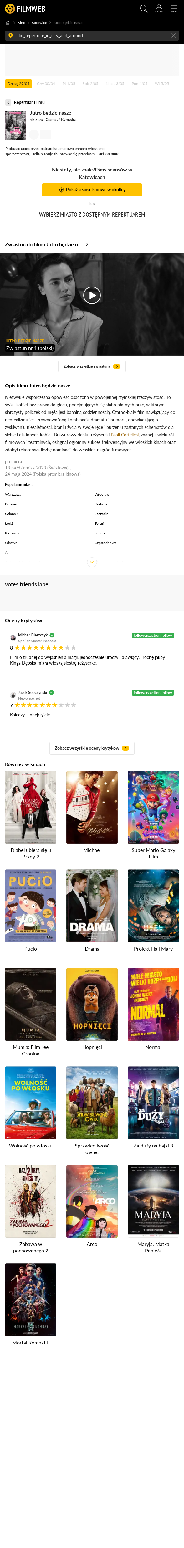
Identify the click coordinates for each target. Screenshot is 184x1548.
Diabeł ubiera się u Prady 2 (31, 853)
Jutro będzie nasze (50, 112)
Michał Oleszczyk (33, 635)
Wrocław (102, 494)
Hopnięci (92, 1047)
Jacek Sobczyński (32, 692)
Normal (153, 1047)
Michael (92, 850)
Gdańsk (11, 513)
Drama (92, 948)
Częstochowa (105, 542)
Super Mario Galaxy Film (153, 853)
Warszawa (13, 494)
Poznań (11, 504)
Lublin (100, 533)
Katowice (39, 22)
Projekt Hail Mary (153, 948)
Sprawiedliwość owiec (92, 1149)
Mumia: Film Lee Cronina (31, 1050)
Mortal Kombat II (30, 1342)
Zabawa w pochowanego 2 (30, 1247)
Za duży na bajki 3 (153, 1145)
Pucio (30, 948)
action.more (109, 153)
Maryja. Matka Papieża (153, 1247)
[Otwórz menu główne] (174, 9)
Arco (92, 1244)
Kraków (101, 504)
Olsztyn (11, 542)
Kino (21, 22)
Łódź (9, 523)
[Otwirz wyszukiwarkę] (144, 9)
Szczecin (102, 513)
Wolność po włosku (31, 1145)
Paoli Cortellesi (125, 434)
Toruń (99, 523)
